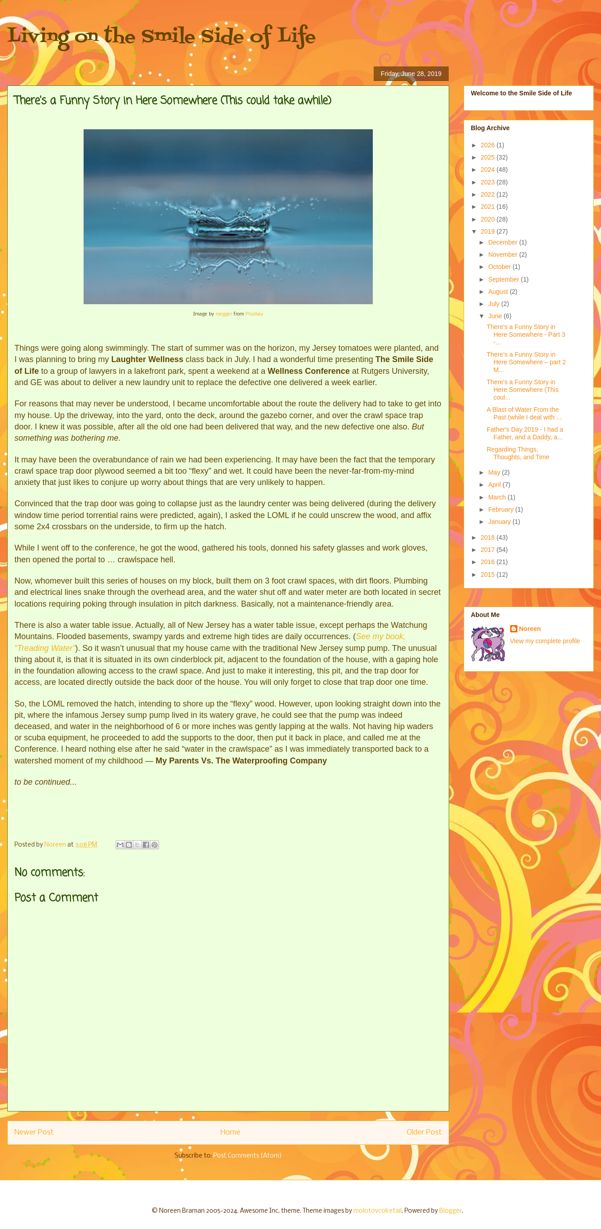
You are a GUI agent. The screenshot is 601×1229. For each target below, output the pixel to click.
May (495, 472)
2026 (489, 145)
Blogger (450, 1211)
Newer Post (34, 1132)
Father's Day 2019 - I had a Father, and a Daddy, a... (525, 433)
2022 (489, 194)
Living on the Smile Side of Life (161, 37)
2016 (489, 561)
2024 (489, 169)
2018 (489, 537)
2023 (489, 182)
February (501, 509)
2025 (489, 157)
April (495, 484)
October (500, 266)
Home (230, 1132)
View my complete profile (545, 641)
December (503, 242)
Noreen (530, 628)
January (500, 521)
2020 (489, 219)
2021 (489, 206)
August (498, 291)
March (497, 497)
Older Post (424, 1132)
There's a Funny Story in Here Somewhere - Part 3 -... (526, 334)
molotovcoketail (377, 1211)
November (503, 254)
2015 (489, 574)
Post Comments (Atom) (247, 1156)
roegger (224, 314)
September (504, 279)
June (495, 316)
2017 (489, 549)
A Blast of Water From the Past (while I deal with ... (524, 413)
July (494, 303)
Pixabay (254, 314)
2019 (489, 231)
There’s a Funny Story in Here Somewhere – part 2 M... (526, 362)
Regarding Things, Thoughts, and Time (518, 453)
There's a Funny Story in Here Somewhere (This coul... (523, 389)
